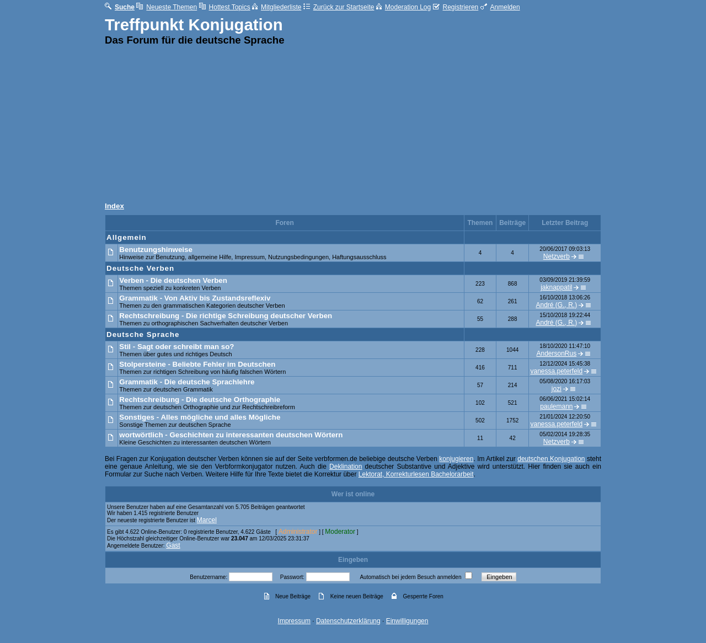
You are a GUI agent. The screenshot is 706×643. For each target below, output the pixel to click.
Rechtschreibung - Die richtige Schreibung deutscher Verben (225, 316)
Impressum (294, 621)
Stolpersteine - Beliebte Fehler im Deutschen (197, 364)
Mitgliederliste (276, 7)
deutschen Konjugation (551, 459)
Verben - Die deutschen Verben (173, 280)
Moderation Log (403, 7)
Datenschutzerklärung (348, 621)
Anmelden (500, 7)
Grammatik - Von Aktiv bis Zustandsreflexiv (194, 298)
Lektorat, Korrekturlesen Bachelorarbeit (416, 474)
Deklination (345, 466)
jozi (556, 389)
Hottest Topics (224, 7)
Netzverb (556, 256)
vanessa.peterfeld (556, 371)
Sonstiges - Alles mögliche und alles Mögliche (199, 417)
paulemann (556, 406)
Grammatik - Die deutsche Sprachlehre (186, 382)
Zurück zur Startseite (339, 7)
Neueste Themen (166, 7)
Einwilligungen (407, 621)
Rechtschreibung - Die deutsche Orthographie (199, 399)
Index (114, 206)
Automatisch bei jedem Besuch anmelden (410, 577)
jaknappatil (556, 287)
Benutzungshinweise (155, 249)
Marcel (207, 520)
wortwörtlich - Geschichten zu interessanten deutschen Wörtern (231, 435)
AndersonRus (556, 353)
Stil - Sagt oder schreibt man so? (176, 346)
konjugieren (456, 459)
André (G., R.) (556, 305)
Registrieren (456, 7)
